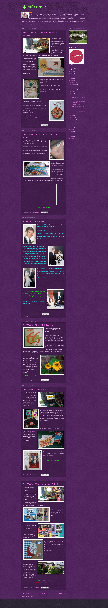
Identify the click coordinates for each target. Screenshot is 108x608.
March (73, 117)
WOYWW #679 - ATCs (34, 389)
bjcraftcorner (33, 6)
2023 (72, 78)
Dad (27, 316)
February (74, 119)
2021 (72, 124)
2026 (72, 71)
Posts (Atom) (30, 596)
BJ (31, 12)
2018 (72, 131)
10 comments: (36, 380)
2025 (72, 73)
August (73, 91)
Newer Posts (25, 593)
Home (44, 593)
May (73, 115)
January (73, 122)
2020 (72, 127)
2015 (72, 138)
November (74, 84)
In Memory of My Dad (34, 221)
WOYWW (37, 117)
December (74, 82)
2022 (72, 80)
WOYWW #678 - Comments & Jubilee (42, 484)
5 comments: (36, 125)
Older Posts (62, 593)
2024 (72, 75)
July (73, 93)
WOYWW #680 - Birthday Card (38, 325)
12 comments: (36, 474)
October (73, 86)
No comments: (36, 314)
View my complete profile (26, 24)
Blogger (60, 604)
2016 (72, 136)
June (73, 95)
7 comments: (36, 212)
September (74, 89)
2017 (72, 133)
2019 (72, 129)
